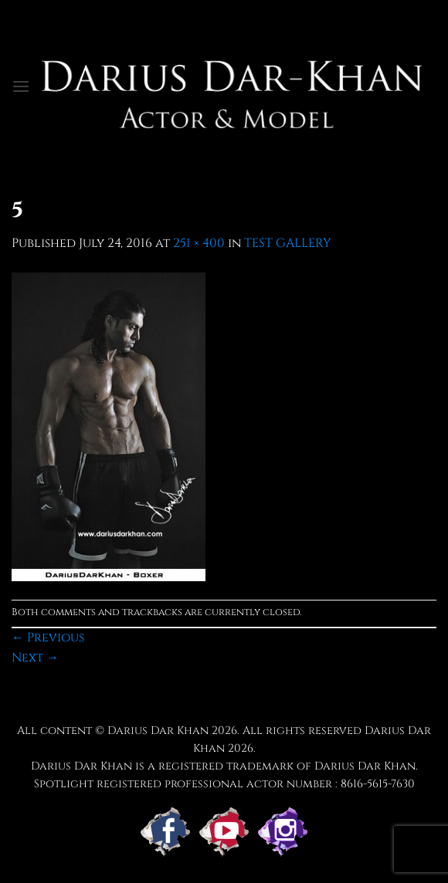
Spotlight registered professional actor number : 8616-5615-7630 (224, 783)
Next (35, 657)
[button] (21, 86)
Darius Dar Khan (158, 730)
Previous (48, 637)
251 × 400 (199, 243)
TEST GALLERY (287, 243)
